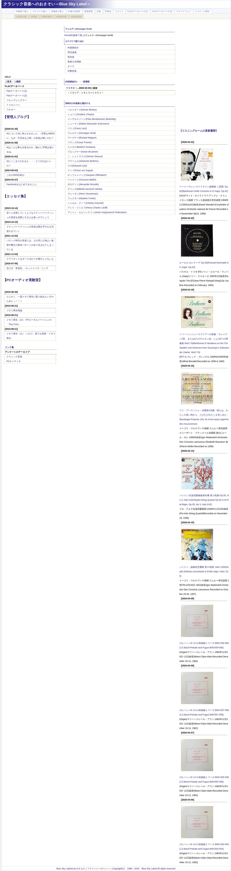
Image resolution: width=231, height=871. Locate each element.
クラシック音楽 (14, 356)
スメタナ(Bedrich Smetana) (81, 147)
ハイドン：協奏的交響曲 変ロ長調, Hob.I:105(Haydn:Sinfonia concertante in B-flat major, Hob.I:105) (203, 571)
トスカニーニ (13, 105)
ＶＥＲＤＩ (71, 88)
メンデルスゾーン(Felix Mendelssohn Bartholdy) (92, 119)
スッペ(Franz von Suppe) (80, 170)
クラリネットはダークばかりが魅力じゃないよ (30, 259)
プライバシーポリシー (98, 868)
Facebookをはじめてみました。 (22, 184)
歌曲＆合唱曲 (74, 61)
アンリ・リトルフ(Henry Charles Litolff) (87, 207)
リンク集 (9, 347)
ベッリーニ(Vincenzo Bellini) (82, 179)
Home (67, 35)
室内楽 (71, 57)
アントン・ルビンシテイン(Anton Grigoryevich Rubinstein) (97, 212)
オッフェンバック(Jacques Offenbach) (87, 175)
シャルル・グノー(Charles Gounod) (85, 203)
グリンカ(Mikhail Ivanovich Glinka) (85, 189)
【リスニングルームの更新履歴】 (198, 130)
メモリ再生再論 (14, 310)
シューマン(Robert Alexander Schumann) (88, 123)
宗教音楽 (72, 71)
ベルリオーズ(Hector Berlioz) (82, 109)
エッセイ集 (15, 196)
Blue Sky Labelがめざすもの (70, 868)
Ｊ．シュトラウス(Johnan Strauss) (85, 156)
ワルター (10, 109)
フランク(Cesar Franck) (80, 142)
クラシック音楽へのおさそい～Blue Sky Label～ (47, 4)
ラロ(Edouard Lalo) (77, 165)
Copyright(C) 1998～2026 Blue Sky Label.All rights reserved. (144, 868)
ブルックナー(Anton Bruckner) (83, 151)
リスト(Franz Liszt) (77, 128)
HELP (8, 77)
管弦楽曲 (72, 52)
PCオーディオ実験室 (22, 280)
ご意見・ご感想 (13, 81)
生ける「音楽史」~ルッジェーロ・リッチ (27, 268)
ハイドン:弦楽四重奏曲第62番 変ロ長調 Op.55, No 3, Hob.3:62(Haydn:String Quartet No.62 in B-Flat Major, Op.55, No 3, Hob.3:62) (204, 500)
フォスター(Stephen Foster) (82, 198)
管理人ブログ (16, 117)
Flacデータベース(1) (16, 91)
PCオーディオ (13, 361)
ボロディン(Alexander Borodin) (83, 184)
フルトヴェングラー (16, 100)
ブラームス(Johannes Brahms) (83, 161)
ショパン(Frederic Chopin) (81, 114)
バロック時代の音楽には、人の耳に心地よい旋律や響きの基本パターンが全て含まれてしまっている (30, 245)
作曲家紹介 (73, 47)
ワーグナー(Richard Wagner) (82, 137)
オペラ (71, 66)
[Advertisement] (30, 45)
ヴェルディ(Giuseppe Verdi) (82, 133)
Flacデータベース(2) (16, 95)
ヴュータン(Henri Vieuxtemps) (83, 193)
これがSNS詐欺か (15, 175)
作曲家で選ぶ (77, 35)
